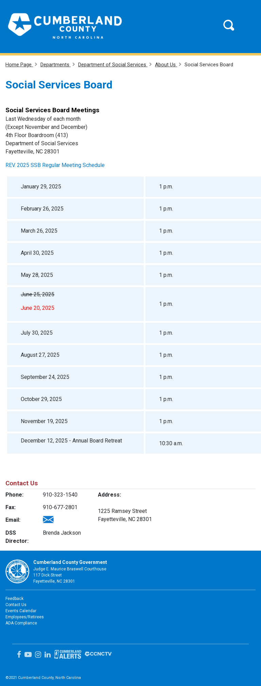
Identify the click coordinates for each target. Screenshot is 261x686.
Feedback (14, 598)
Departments (55, 65)
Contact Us (16, 604)
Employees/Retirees (24, 617)
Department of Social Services (112, 65)
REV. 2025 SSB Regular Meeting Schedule (55, 165)
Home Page (19, 65)
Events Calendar (20, 610)
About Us (166, 65)
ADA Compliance (21, 623)
